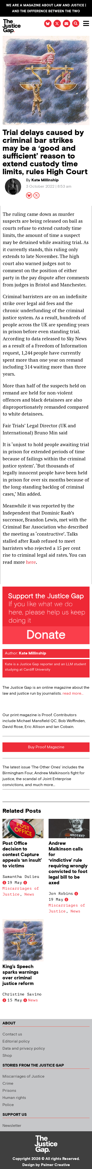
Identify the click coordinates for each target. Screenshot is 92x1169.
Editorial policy (16, 1041)
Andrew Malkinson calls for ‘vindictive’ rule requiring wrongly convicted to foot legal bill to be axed (68, 863)
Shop (7, 1055)
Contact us (12, 1034)
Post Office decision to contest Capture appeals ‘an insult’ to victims (22, 854)
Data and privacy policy (23, 1048)
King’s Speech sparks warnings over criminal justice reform (20, 975)
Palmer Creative (55, 1165)
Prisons (9, 1090)
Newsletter (11, 1125)
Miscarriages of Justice (23, 1076)
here (31, 562)
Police (8, 1104)
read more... (73, 693)
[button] (75, 23)
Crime (7, 1083)
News (29, 894)
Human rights (14, 1097)
